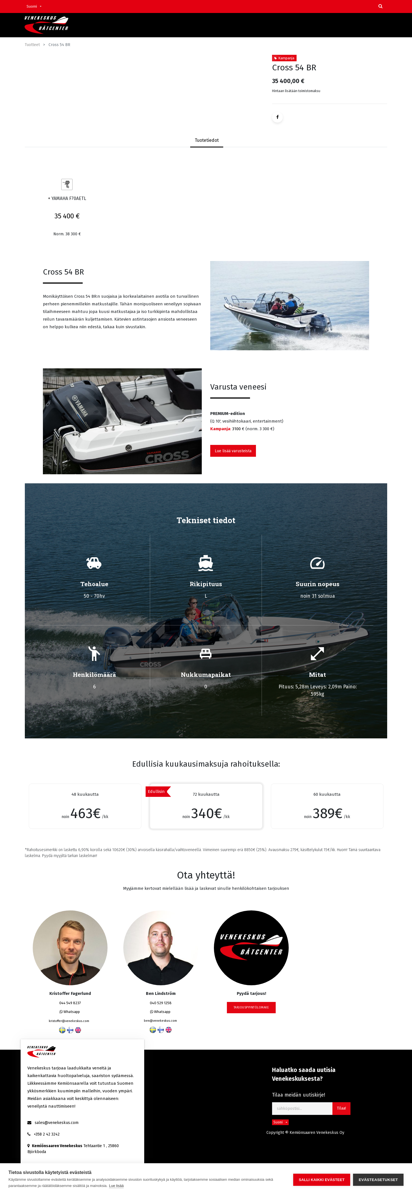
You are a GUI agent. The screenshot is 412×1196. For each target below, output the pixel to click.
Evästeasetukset (378, 1180)
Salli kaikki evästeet (322, 1180)
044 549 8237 (70, 1003)
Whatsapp (70, 1012)
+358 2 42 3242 (47, 1134)
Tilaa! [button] (341, 1108)
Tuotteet (32, 44)
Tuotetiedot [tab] (207, 140)
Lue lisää (116, 1186)
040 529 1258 (161, 1003)
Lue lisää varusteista (233, 451)
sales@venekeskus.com (56, 1122)
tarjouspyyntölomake (251, 1007)
